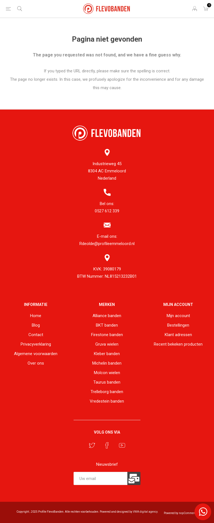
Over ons (36, 363)
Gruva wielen (106, 344)
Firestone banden (107, 334)
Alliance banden (107, 315)
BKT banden (107, 325)
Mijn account (178, 315)
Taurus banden (106, 382)
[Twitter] (91, 445)
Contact (35, 334)
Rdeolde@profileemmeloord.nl (107, 243)
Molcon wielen (107, 372)
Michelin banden (106, 363)
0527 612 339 (107, 210)
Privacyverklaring (36, 344)
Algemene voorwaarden (35, 353)
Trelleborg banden (107, 391)
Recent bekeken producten (178, 344)
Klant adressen (178, 334)
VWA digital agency (145, 511)
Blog (36, 325)
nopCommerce (188, 513)
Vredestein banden (107, 401)
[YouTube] (122, 445)
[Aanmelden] (101, 478)
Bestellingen (178, 325)
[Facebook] (107, 445)
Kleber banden (107, 353)
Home (35, 315)
